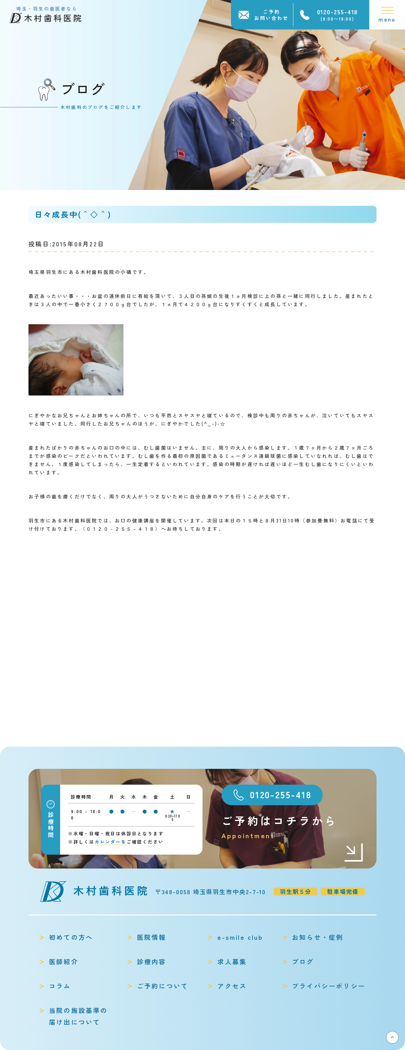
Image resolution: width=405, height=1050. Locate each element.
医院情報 (151, 937)
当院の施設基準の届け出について (78, 1016)
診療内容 (151, 961)
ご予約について (162, 985)
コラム (60, 985)
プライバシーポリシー (328, 985)
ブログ (303, 961)
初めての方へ (71, 937)
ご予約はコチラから (292, 827)
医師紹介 (63, 961)
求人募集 (232, 961)
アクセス (232, 985)
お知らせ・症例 (317, 937)
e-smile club (240, 937)
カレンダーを (111, 841)
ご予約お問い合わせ (271, 14)
